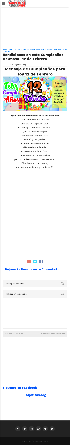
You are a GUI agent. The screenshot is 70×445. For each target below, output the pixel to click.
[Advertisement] (35, 26)
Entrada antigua (14, 334)
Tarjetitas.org (35, 395)
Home (5, 50)
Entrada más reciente (53, 334)
